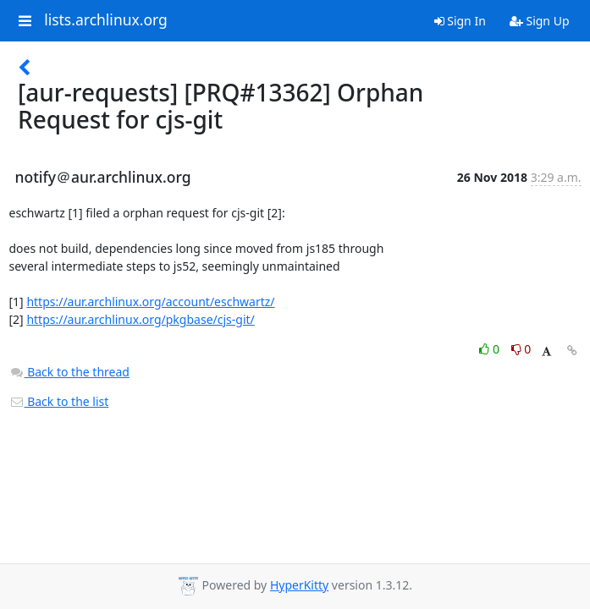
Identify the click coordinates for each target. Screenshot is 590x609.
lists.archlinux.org (106, 20)
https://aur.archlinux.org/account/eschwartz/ (150, 302)
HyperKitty (299, 585)
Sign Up (540, 21)
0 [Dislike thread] (521, 349)
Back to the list (59, 401)
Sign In (460, 21)
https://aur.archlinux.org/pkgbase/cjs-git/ (140, 319)
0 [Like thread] (490, 349)
